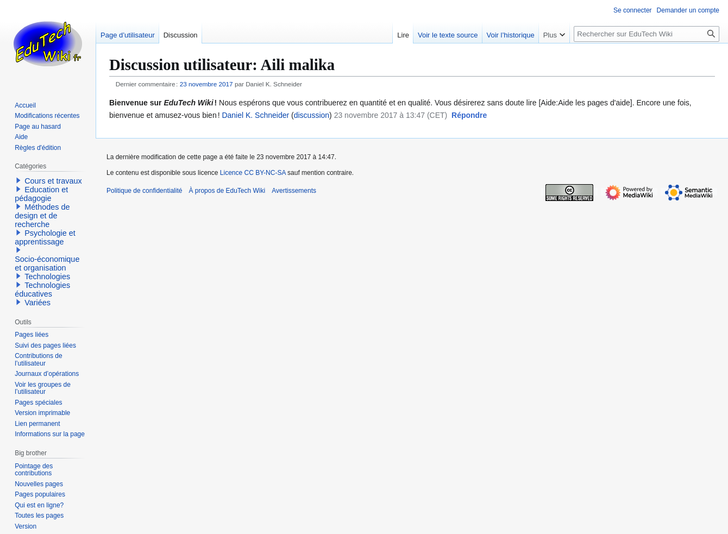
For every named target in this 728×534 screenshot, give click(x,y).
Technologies (47, 276)
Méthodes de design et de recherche (42, 216)
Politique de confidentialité (144, 190)
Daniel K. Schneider (255, 115)
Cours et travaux (53, 181)
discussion (311, 115)
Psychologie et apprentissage (45, 237)
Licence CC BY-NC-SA (253, 173)
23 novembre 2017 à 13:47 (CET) (391, 115)
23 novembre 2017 (206, 83)
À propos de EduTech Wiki (227, 190)
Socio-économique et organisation (47, 263)
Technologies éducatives (42, 289)
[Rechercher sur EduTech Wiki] (646, 34)
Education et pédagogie (41, 194)
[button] (469, 115)
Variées (37, 302)
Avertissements (294, 190)
